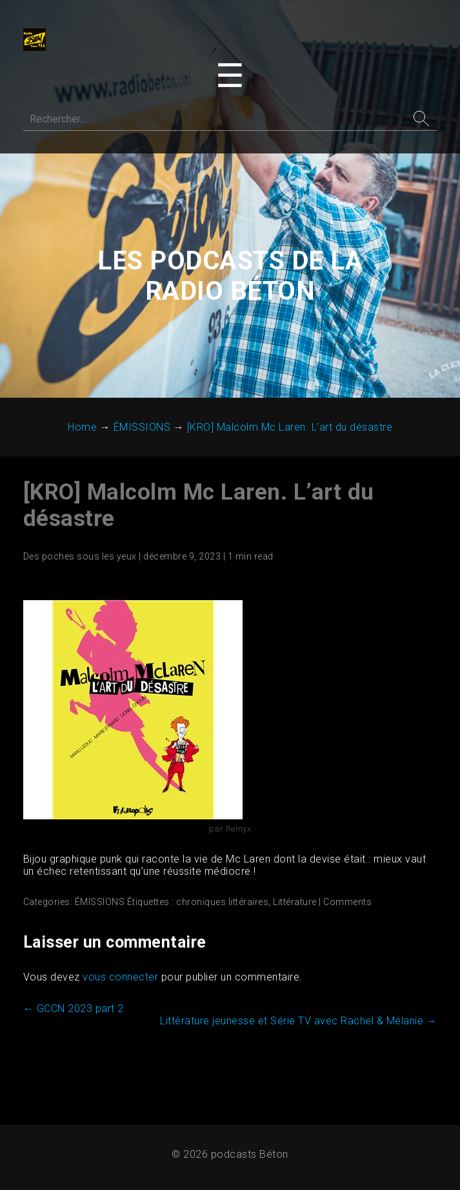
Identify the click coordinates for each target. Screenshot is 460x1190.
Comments (348, 904)
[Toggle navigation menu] (230, 76)
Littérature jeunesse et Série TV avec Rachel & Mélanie (297, 1023)
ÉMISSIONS (100, 904)
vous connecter (121, 979)
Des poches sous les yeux (80, 559)
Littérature (295, 904)
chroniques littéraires (223, 904)
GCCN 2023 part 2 (74, 1011)
